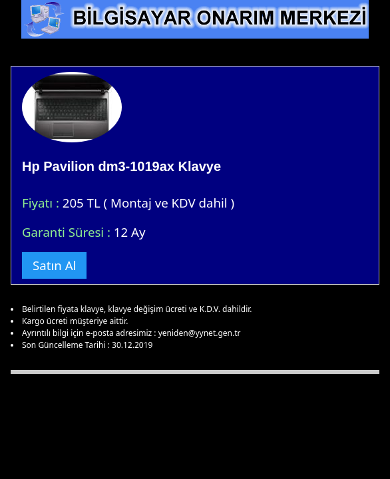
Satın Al (54, 265)
